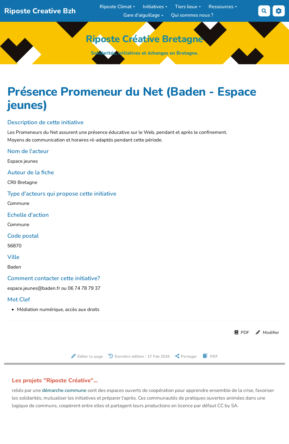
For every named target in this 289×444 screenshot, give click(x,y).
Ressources (223, 6)
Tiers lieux (188, 6)
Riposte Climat (117, 6)
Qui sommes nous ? (192, 15)
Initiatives (155, 6)
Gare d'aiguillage (143, 15)
